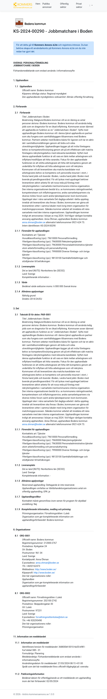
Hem (38, 4)
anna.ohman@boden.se (34, 222)
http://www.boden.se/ (45, 569)
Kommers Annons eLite (46, 45)
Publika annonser (47, 5)
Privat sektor (79, 5)
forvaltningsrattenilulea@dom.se (51, 617)
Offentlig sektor (64, 5)
